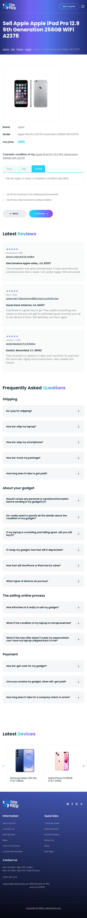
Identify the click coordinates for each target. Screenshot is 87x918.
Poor (9, 168)
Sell (12, 49)
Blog (5, 840)
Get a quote (68, 6)
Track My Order (51, 823)
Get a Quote (9, 823)
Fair (24, 168)
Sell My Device (51, 828)
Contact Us (8, 828)
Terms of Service (11, 845)
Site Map (48, 851)
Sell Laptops (9, 834)
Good (38, 168)
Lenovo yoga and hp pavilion (20, 256)
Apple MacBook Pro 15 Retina (20, 343)
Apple (28, 49)
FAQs (46, 845)
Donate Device (51, 834)
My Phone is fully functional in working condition (43, 200)
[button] (83, 766)
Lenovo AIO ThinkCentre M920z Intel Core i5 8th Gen (32, 298)
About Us (49, 840)
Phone (19, 49)
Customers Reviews (13, 851)
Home (6, 49)
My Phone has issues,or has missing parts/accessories (43, 194)
